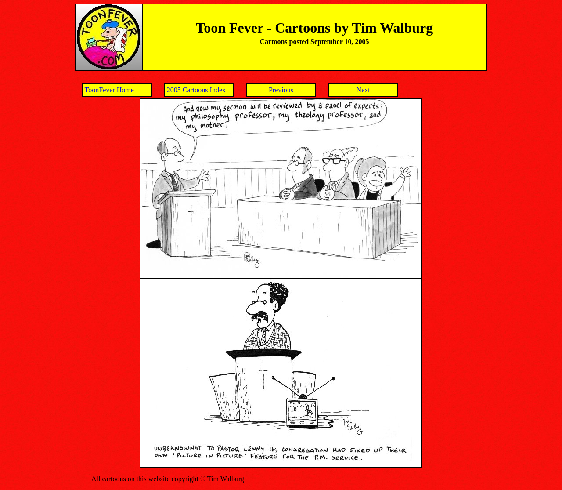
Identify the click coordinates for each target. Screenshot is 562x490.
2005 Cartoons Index (196, 90)
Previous (281, 90)
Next (363, 90)
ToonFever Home (109, 90)
